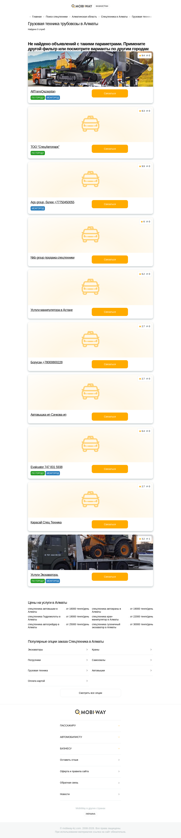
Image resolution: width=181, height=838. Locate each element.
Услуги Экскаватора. (44, 575)
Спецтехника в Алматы (114, 16)
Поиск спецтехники (57, 16)
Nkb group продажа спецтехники (52, 257)
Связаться (110, 93)
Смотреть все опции (90, 693)
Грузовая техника (142, 16)
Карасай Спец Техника (46, 522)
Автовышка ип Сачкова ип (48, 414)
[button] (89, 84)
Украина (90, 814)
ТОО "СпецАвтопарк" (45, 147)
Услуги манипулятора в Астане (52, 310)
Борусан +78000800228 (47, 362)
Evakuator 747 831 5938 (46, 467)
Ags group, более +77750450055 (52, 202)
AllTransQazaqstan (43, 91)
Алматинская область (84, 16)
